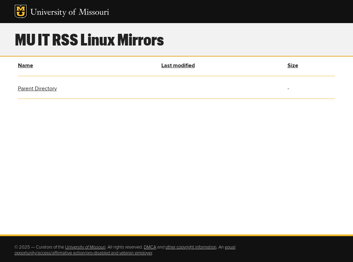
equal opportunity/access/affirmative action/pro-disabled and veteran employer (124, 250)
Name (25, 65)
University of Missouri (69, 13)
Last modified (178, 65)
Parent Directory (37, 88)
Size (293, 65)
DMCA (150, 247)
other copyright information (190, 247)
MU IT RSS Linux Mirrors (89, 39)
